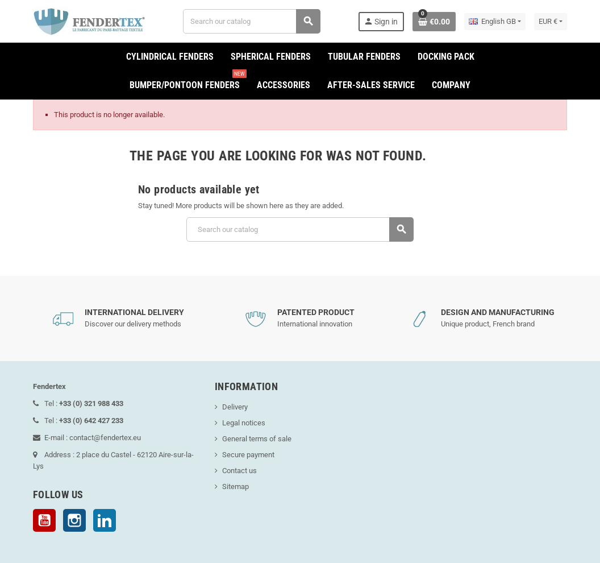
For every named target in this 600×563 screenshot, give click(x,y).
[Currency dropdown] (550, 21)
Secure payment (248, 454)
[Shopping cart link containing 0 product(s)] (434, 21)
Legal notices (243, 423)
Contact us (239, 470)
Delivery (235, 407)
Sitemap (235, 486)
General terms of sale (256, 438)
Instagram (74, 520)
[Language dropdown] (495, 21)
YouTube (44, 520)
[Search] (251, 21)
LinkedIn (104, 520)
